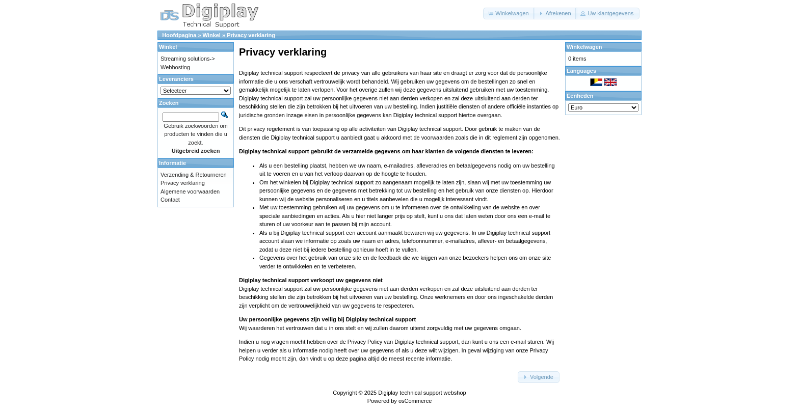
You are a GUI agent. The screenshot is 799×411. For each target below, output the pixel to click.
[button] (509, 13)
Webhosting (175, 67)
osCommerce (415, 401)
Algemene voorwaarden (190, 191)
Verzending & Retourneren (194, 175)
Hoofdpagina (179, 35)
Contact (170, 200)
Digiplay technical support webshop (422, 393)
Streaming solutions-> (188, 59)
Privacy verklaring (251, 35)
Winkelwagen (584, 47)
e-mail (536, 216)
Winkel (212, 35)
